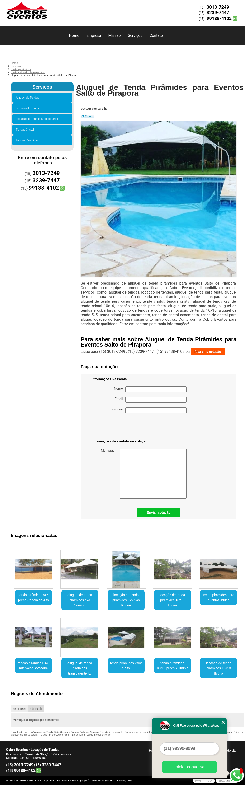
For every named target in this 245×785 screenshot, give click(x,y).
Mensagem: (144, 474)
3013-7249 (218, 7)
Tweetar (87, 116)
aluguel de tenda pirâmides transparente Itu (79, 668)
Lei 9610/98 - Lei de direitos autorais (91, 734)
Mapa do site (227, 750)
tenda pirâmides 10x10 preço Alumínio (172, 665)
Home (74, 35)
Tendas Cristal (25, 129)
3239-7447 (218, 12)
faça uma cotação (207, 351)
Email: (151, 400)
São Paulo (36, 708)
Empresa (93, 35)
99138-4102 (219, 18)
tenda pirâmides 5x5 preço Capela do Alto (33, 597)
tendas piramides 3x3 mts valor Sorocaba (33, 665)
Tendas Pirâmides (28, 140)
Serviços (135, 35)
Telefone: (148, 410)
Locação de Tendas (29, 108)
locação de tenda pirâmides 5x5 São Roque (126, 600)
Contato (156, 35)
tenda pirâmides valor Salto (126, 665)
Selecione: (19, 708)
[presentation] (122, 427)
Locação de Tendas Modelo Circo (38, 119)
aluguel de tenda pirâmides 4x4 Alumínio (79, 600)
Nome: (150, 389)
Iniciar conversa (189, 767)
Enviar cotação (158, 512)
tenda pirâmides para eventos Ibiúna (218, 597)
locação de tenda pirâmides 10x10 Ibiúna (172, 600)
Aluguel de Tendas (28, 97)
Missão (114, 35)
